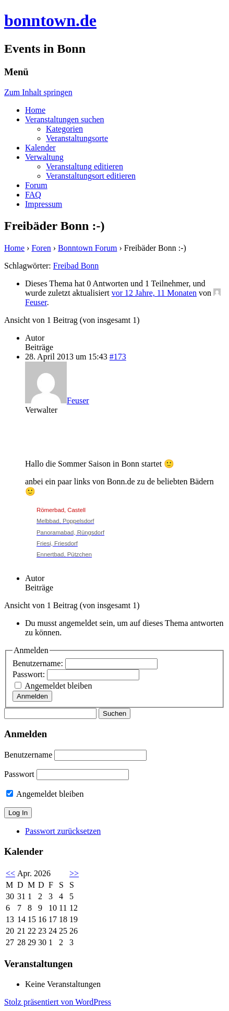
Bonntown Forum (87, 247)
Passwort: (30, 674)
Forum (36, 185)
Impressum (43, 204)
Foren (41, 247)
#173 (118, 356)
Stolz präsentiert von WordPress (57, 1001)
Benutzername (28, 754)
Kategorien (64, 128)
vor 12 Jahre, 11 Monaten (154, 292)
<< (10, 873)
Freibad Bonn (76, 265)
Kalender (40, 147)
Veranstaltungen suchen (64, 119)
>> (74, 873)
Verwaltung (44, 157)
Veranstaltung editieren (84, 166)
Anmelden (32, 696)
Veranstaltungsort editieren (91, 175)
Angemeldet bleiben (58, 685)
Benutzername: (39, 663)
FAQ (33, 194)
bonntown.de (50, 20)
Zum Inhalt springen (38, 92)
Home (35, 110)
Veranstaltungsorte (77, 138)
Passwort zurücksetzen (63, 831)
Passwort (19, 774)
